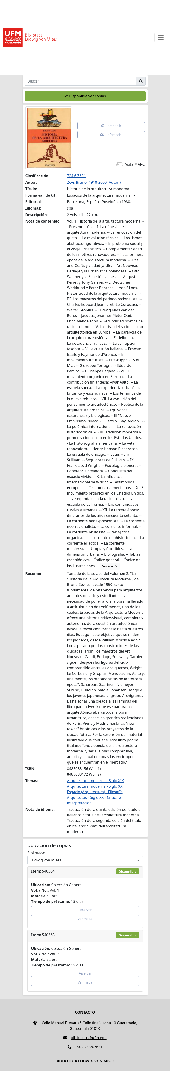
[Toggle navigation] (160, 37)
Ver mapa (85, 918)
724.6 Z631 (76, 175)
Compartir (111, 126)
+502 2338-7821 (85, 1046)
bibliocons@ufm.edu (84, 1037)
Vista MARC (135, 164)
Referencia (111, 135)
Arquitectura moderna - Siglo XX (95, 786)
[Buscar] (80, 81)
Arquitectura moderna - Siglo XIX (95, 780)
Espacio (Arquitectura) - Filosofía (95, 791)
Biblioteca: (36, 852)
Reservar (85, 909)
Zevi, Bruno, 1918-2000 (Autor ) (94, 182)
